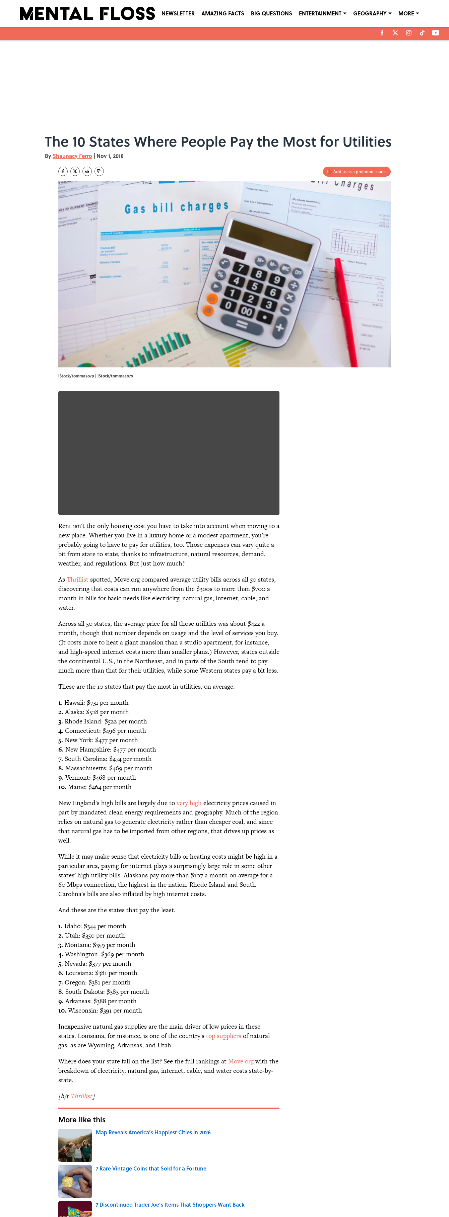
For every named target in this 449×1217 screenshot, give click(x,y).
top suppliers (223, 1035)
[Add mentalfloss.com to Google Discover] (357, 172)
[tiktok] (422, 32)
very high (189, 802)
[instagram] (408, 32)
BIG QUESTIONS (271, 13)
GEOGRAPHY (370, 13)
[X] (395, 32)
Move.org (241, 1061)
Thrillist (77, 579)
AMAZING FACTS (222, 13)
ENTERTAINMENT (320, 13)
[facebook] (382, 32)
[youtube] (436, 32)
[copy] (99, 171)
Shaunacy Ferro (72, 156)
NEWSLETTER (178, 13)
